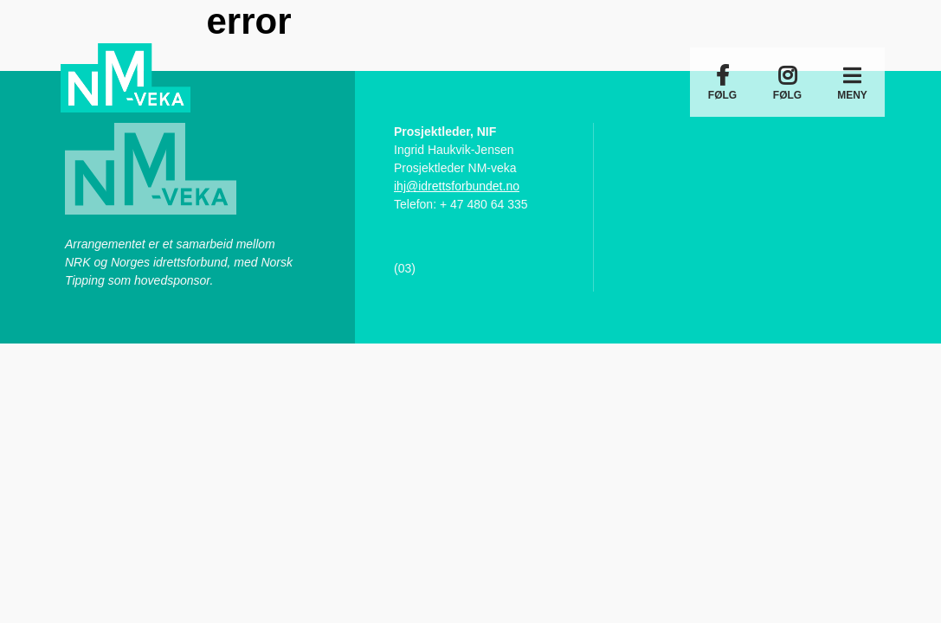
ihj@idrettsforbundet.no (456, 186)
